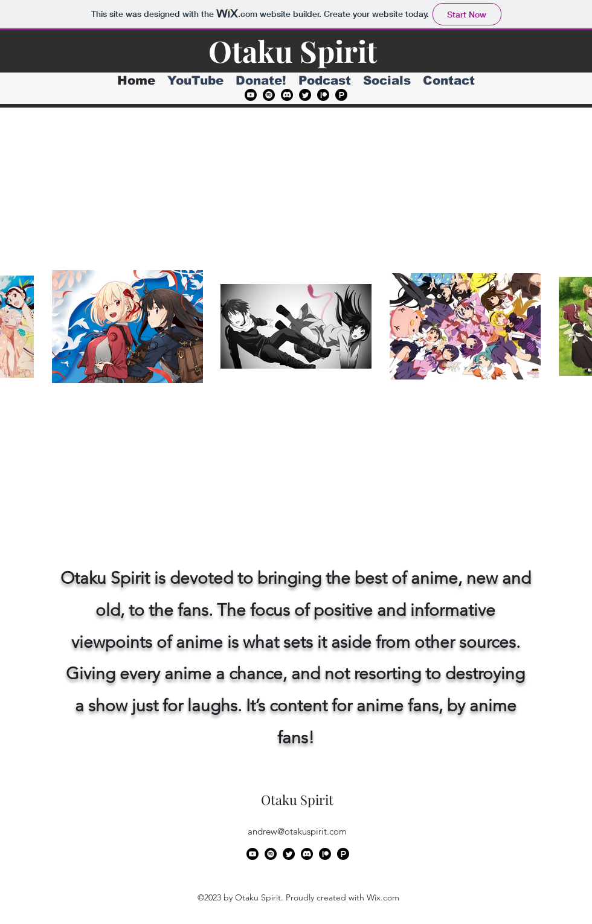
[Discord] (287, 95)
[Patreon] (323, 95)
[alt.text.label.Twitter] (305, 95)
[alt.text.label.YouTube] (251, 95)
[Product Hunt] (341, 95)
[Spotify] (269, 95)
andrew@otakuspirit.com (297, 831)
